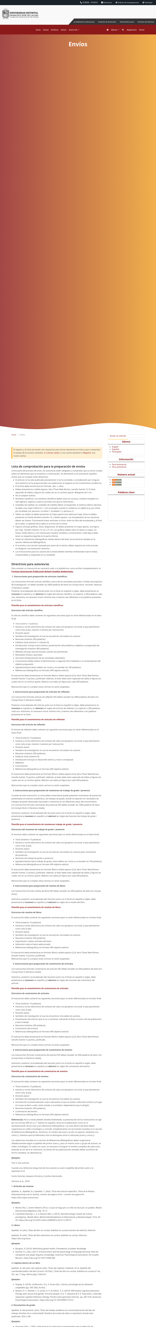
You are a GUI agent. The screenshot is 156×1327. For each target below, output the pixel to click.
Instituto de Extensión (103, 21)
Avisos (63, 29)
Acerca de (73, 29)
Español (115, 454)
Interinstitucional (124, 21)
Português (116, 456)
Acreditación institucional (77, 21)
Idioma (114, 29)
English (115, 451)
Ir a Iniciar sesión (52, 452)
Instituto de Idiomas (145, 21)
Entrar (142, 29)
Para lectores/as (119, 469)
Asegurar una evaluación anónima (33, 548)
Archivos (54, 29)
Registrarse (132, 29)
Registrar (87, 452)
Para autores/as (119, 471)
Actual (46, 29)
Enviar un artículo (118, 440)
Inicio (38, 29)
